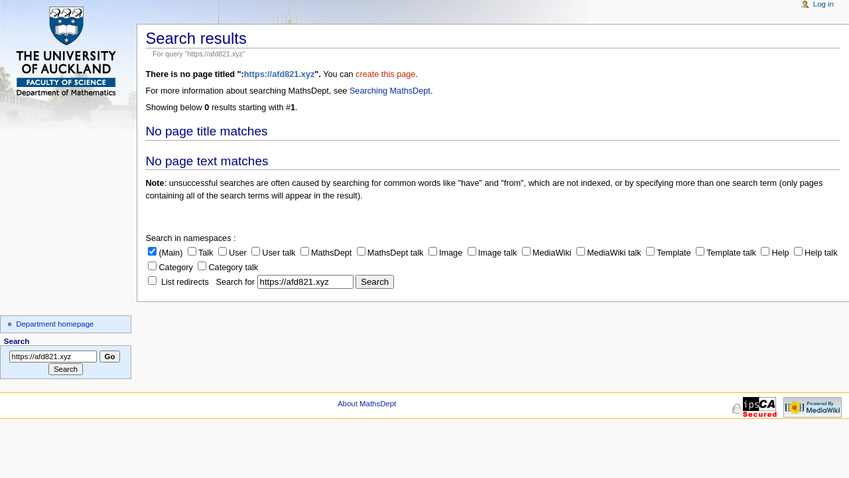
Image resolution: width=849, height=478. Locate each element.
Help (775, 253)
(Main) (165, 253)
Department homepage (55, 324)
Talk (201, 253)
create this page (385, 74)
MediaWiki (547, 253)
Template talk (726, 253)
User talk (273, 253)
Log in (823, 4)
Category (170, 267)
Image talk (492, 253)
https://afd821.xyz (279, 74)
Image (445, 253)
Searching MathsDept (390, 91)
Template (668, 253)
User (232, 253)
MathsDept (326, 253)
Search (17, 341)
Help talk (815, 253)
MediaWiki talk (608, 253)
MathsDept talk (390, 253)
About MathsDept (367, 404)
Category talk (228, 267)
